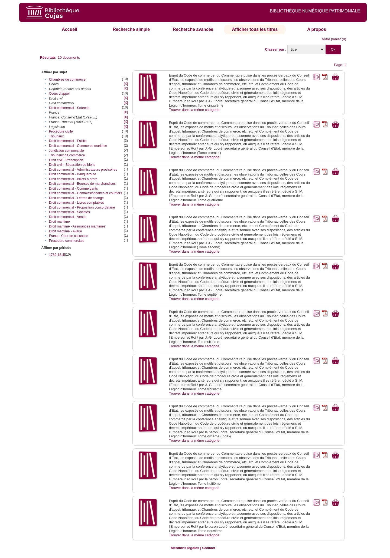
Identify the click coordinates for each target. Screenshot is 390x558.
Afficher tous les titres (255, 29)
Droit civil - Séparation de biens (72, 165)
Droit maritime (59, 221)
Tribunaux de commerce (67, 155)
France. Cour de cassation (68, 236)
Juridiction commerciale (66, 151)
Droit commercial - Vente (67, 217)
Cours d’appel (59, 93)
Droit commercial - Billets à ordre (73, 179)
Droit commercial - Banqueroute (72, 174)
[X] (126, 84)
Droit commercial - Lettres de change (76, 198)
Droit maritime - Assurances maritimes (77, 226)
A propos (316, 29)
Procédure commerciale (66, 241)
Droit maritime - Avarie (65, 231)
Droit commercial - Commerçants (73, 188)
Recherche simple (131, 29)
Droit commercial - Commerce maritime (78, 146)
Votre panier (331, 39)
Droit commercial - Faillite (68, 141)
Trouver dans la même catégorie (194, 110)
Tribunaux (56, 136)
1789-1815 (57, 255)
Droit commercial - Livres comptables (76, 202)
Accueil (69, 29)
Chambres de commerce (67, 79)
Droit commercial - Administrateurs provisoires (83, 169)
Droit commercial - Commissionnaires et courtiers (85, 193)
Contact (208, 548)
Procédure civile (61, 131)
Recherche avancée (193, 29)
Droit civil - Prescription (66, 160)
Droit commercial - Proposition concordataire (82, 207)
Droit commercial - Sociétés (69, 212)
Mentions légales (185, 548)
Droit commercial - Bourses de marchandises (82, 184)
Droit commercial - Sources (69, 108)
